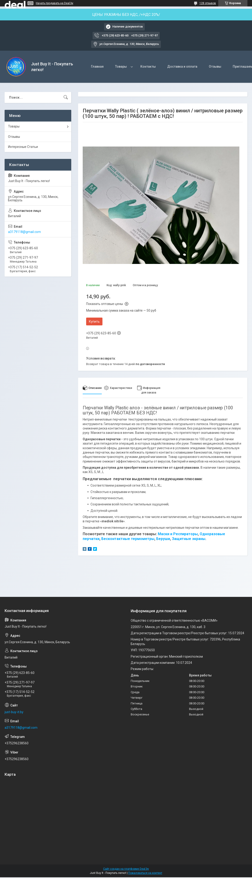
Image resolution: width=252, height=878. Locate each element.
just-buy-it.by (14, 712)
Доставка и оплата (182, 66)
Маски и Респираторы (178, 534)
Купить (94, 321)
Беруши (163, 539)
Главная (97, 66)
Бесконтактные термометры (127, 539)
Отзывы (215, 66)
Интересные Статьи (23, 147)
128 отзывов (207, 3)
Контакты (148, 66)
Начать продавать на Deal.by (54, 3)
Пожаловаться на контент (145, 873)
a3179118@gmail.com (24, 232)
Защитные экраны (188, 539)
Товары (121, 66)
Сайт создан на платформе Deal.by (126, 868)
